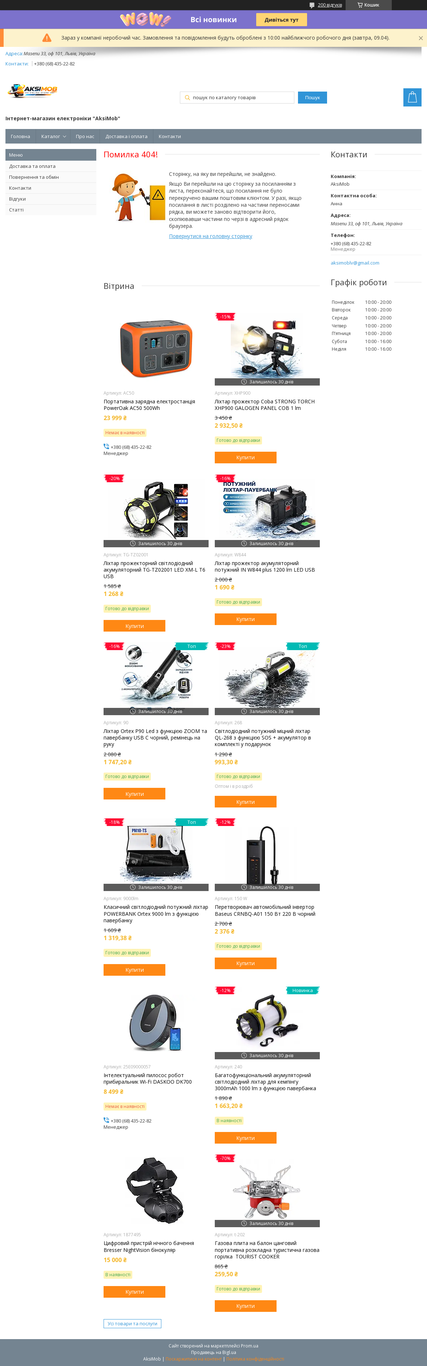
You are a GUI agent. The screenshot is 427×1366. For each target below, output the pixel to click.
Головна (20, 136)
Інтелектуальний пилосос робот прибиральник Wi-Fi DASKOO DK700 (148, 1078)
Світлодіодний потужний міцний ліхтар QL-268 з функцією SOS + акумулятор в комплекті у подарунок (263, 738)
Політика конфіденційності (255, 1359)
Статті (16, 209)
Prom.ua (249, 1346)
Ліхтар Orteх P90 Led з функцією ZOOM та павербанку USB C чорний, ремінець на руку (155, 738)
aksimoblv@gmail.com (355, 263)
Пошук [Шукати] (312, 97)
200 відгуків (330, 5)
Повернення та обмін (34, 177)
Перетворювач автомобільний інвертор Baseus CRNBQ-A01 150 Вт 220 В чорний (265, 910)
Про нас (85, 136)
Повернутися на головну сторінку (210, 236)
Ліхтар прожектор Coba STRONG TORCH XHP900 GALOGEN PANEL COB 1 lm (265, 404)
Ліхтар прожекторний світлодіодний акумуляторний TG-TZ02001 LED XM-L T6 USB (154, 570)
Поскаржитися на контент (194, 1359)
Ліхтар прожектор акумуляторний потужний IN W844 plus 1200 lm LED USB (265, 566)
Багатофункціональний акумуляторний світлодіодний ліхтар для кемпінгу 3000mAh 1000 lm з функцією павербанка (265, 1082)
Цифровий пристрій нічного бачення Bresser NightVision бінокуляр (149, 1246)
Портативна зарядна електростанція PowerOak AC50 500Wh (149, 404)
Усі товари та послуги (132, 1323)
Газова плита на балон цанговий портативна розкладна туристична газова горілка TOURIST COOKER (267, 1250)
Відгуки (17, 199)
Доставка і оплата (126, 136)
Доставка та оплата (32, 166)
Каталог (50, 136)
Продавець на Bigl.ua (213, 1352)
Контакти (170, 136)
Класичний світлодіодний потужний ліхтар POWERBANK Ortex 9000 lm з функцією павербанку (156, 913)
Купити (245, 457)
